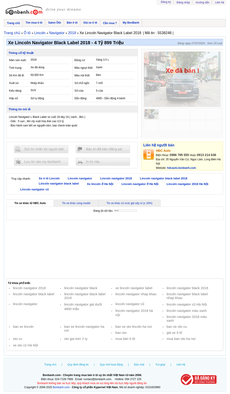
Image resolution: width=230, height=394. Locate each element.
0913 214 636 (206, 155)
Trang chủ (13, 23)
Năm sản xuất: (18, 60)
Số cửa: (79, 90)
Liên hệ (219, 2)
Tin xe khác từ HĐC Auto (30, 203)
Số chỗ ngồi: (82, 83)
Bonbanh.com (61, 387)
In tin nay (103, 161)
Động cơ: (80, 60)
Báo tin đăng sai (103, 149)
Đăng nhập (183, 2)
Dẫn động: (81, 98)
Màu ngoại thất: (84, 67)
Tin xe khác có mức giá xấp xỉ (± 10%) (129, 203)
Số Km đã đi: (16, 75)
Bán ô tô (72, 22)
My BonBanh (131, 22)
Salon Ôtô (54, 22)
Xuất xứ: (14, 83)
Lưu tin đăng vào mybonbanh (41, 161)
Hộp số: (13, 98)
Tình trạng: (15, 67)
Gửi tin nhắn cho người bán (41, 149)
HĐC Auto (163, 150)
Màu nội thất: (82, 75)
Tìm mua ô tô (34, 22)
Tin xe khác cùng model (76, 203)
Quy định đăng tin (77, 364)
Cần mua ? (110, 23)
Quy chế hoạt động (111, 364)
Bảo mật (139, 364)
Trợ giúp (160, 364)
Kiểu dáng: (15, 90)
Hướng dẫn (203, 2)
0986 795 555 (179, 155)
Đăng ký (166, 2)
